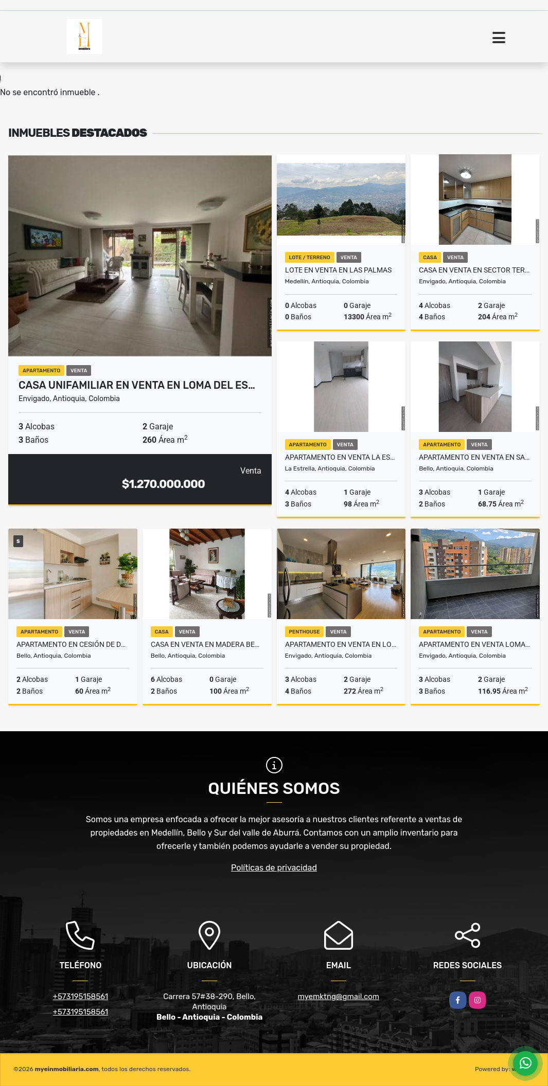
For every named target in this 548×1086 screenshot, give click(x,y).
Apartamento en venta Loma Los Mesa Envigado (475, 644)
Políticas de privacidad (274, 868)
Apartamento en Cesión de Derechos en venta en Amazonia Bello (72, 644)
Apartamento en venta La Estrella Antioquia (341, 457)
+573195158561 (81, 996)
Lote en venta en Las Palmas (338, 270)
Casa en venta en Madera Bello (207, 644)
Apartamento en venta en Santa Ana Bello (475, 457)
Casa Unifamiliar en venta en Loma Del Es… (137, 385)
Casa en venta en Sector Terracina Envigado (475, 270)
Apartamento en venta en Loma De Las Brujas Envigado (341, 644)
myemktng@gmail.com (339, 996)
